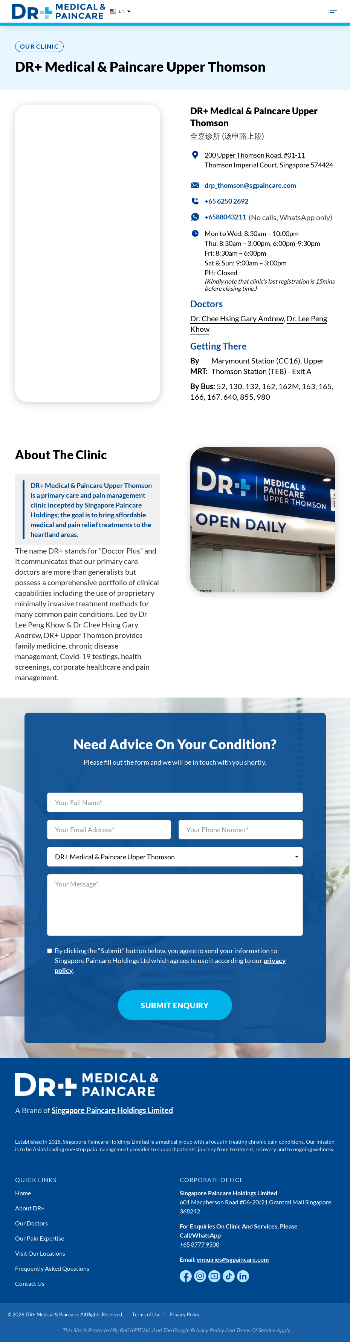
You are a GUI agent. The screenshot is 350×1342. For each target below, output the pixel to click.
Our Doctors (31, 1223)
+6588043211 (225, 217)
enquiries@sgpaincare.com (233, 1259)
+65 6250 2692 (226, 201)
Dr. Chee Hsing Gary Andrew (237, 318)
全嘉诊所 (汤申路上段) (227, 135)
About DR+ (29, 1208)
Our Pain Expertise (39, 1238)
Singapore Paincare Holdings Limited (112, 1110)
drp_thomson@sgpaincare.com (250, 185)
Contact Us (29, 1283)
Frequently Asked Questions (52, 1268)
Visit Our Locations (40, 1253)
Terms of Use (146, 1314)
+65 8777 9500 (199, 1244)
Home (23, 1192)
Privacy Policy (185, 1314)
